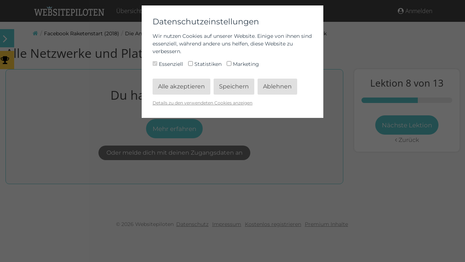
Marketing (243, 64)
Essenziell (169, 64)
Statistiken (205, 64)
